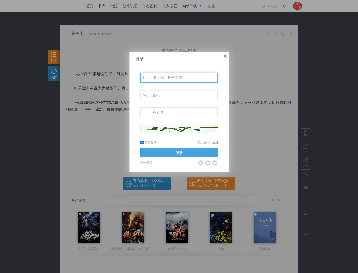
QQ (207, 162)
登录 (140, 59)
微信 (200, 162)
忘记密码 (204, 142)
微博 (214, 162)
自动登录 (148, 142)
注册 (215, 142)
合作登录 (146, 162)
